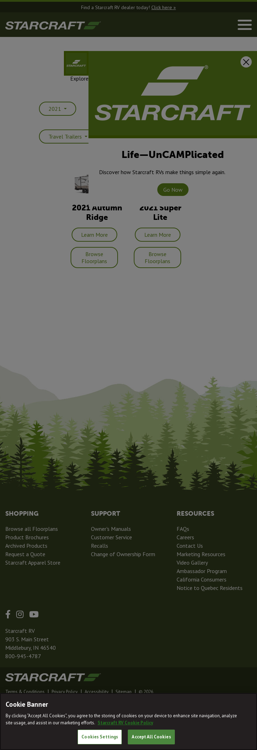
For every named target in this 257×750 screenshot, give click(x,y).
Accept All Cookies (151, 737)
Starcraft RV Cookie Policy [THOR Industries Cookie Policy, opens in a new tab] (125, 723)
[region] (128, 721)
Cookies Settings (99, 737)
